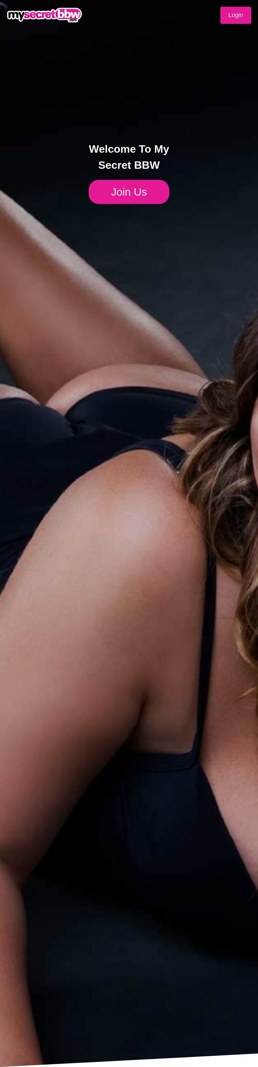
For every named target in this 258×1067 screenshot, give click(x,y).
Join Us (129, 192)
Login (235, 15)
